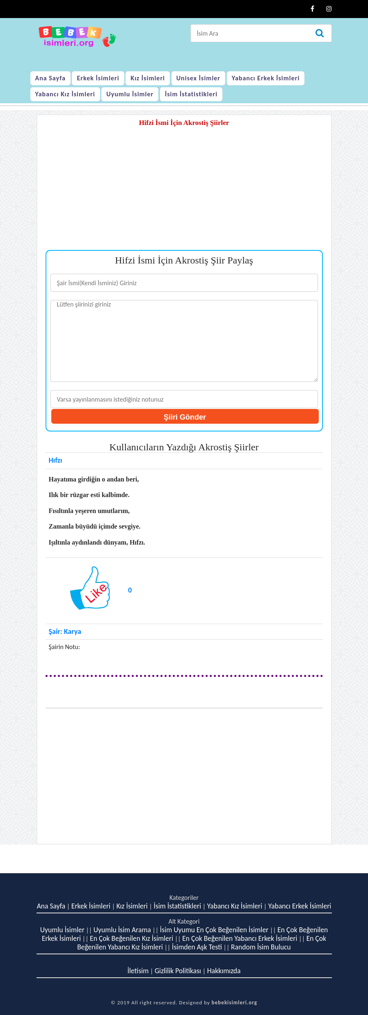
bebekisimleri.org (234, 1002)
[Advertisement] (184, 192)
